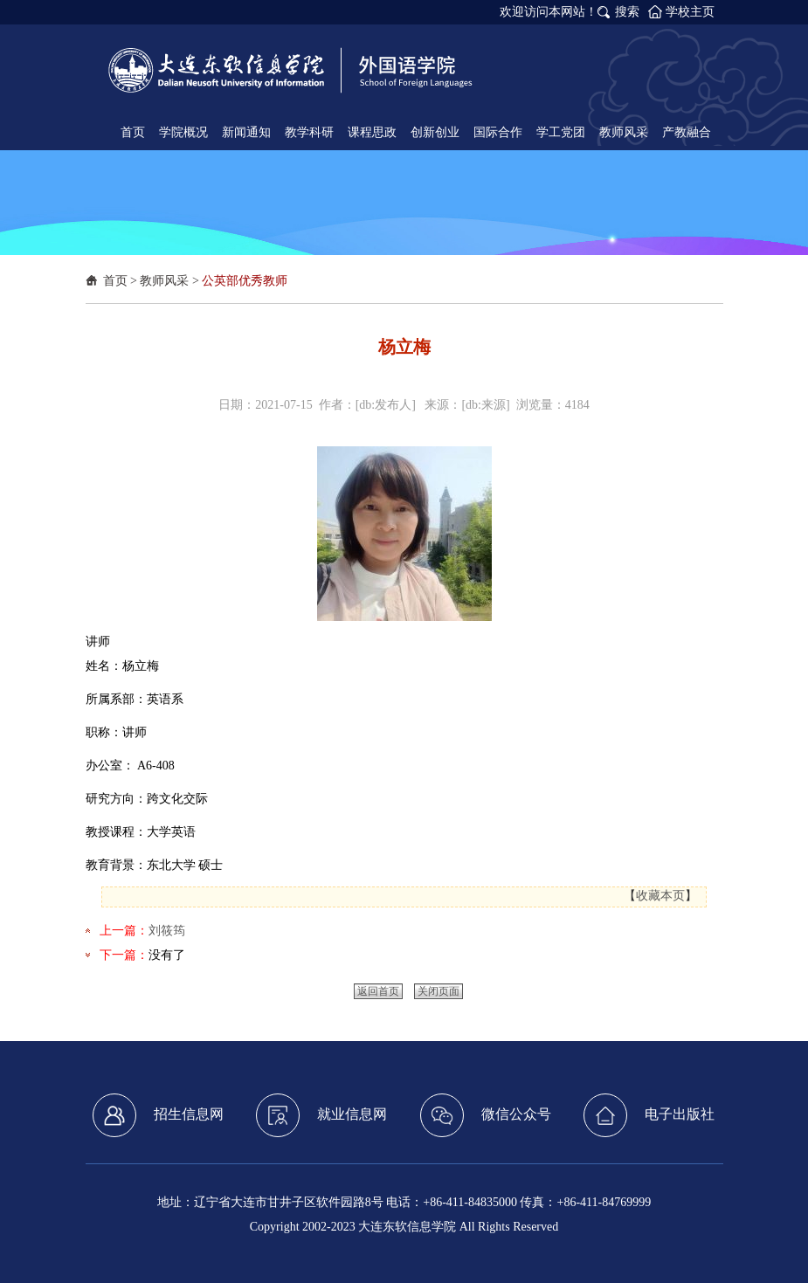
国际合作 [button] (497, 132)
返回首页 (378, 991)
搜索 (627, 11)
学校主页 (690, 11)
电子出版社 (649, 1115)
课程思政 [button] (372, 132)
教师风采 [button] (623, 132)
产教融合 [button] (686, 132)
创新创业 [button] (435, 132)
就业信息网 (321, 1115)
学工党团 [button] (560, 132)
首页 (115, 280)
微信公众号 (485, 1115)
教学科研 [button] (309, 132)
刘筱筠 (166, 930)
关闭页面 (438, 991)
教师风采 (164, 280)
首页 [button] (133, 132)
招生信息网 (158, 1115)
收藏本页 (660, 895)
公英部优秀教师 (244, 280)
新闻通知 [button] (246, 132)
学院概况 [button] (183, 132)
